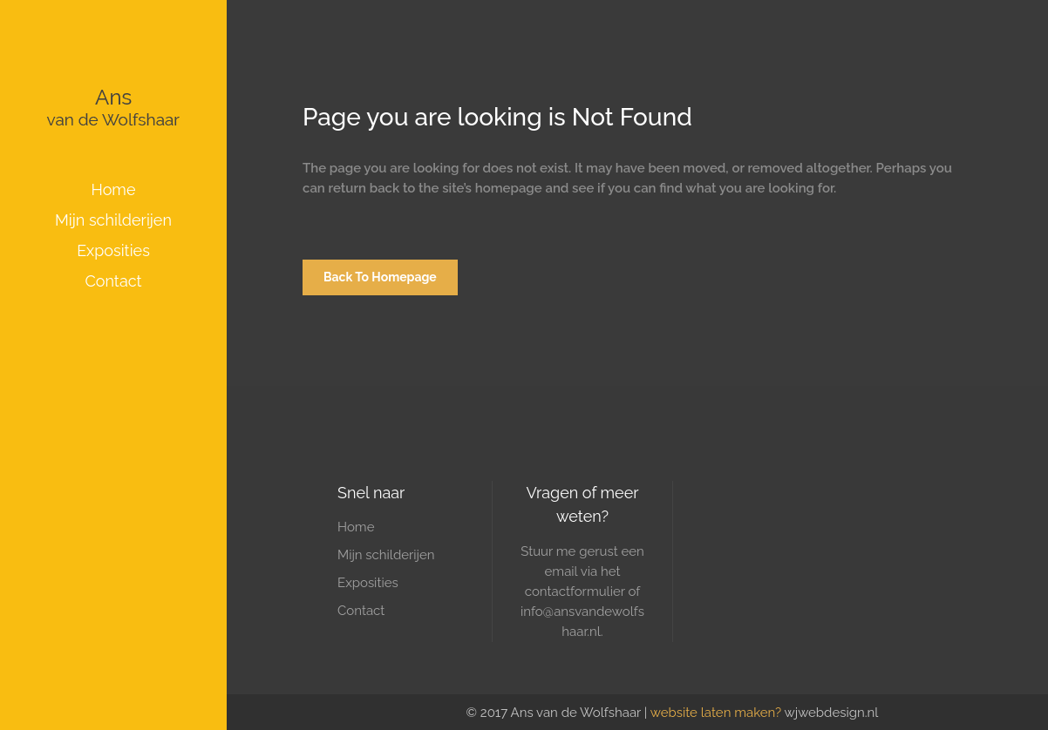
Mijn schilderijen (386, 555)
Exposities (367, 583)
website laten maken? (715, 712)
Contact (360, 610)
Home (355, 527)
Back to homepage (380, 277)
